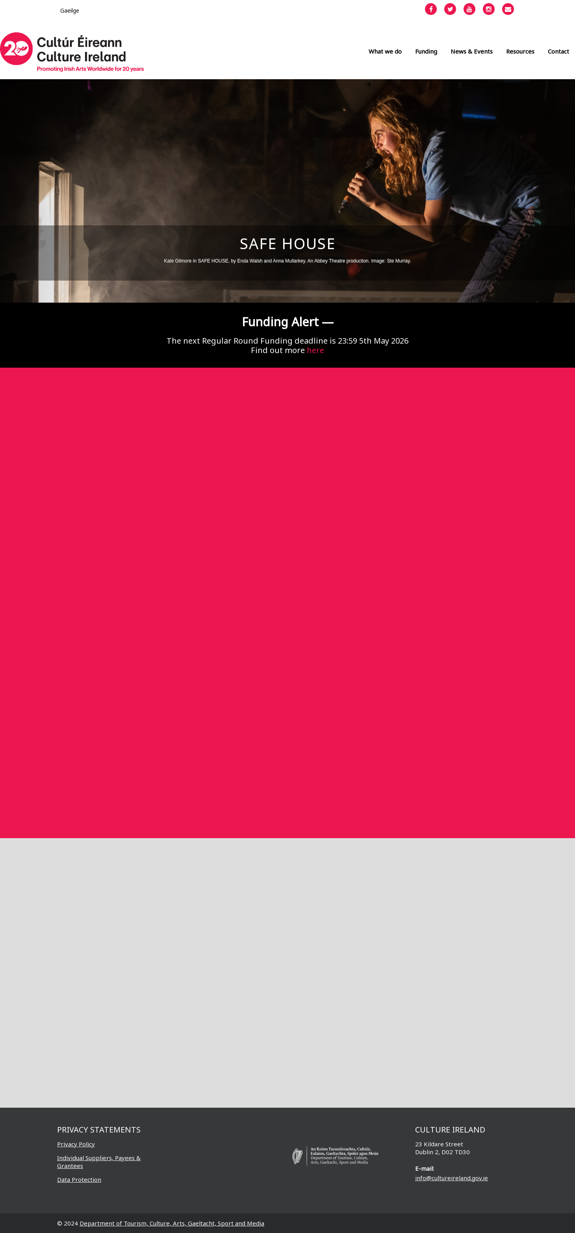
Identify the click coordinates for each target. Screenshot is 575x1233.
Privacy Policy (76, 1144)
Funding (426, 51)
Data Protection (79, 1179)
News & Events (472, 51)
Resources (520, 51)
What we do (385, 51)
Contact (558, 51)
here (315, 350)
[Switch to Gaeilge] (69, 10)
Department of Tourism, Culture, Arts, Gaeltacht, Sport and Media (172, 1223)
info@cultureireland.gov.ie (451, 1178)
